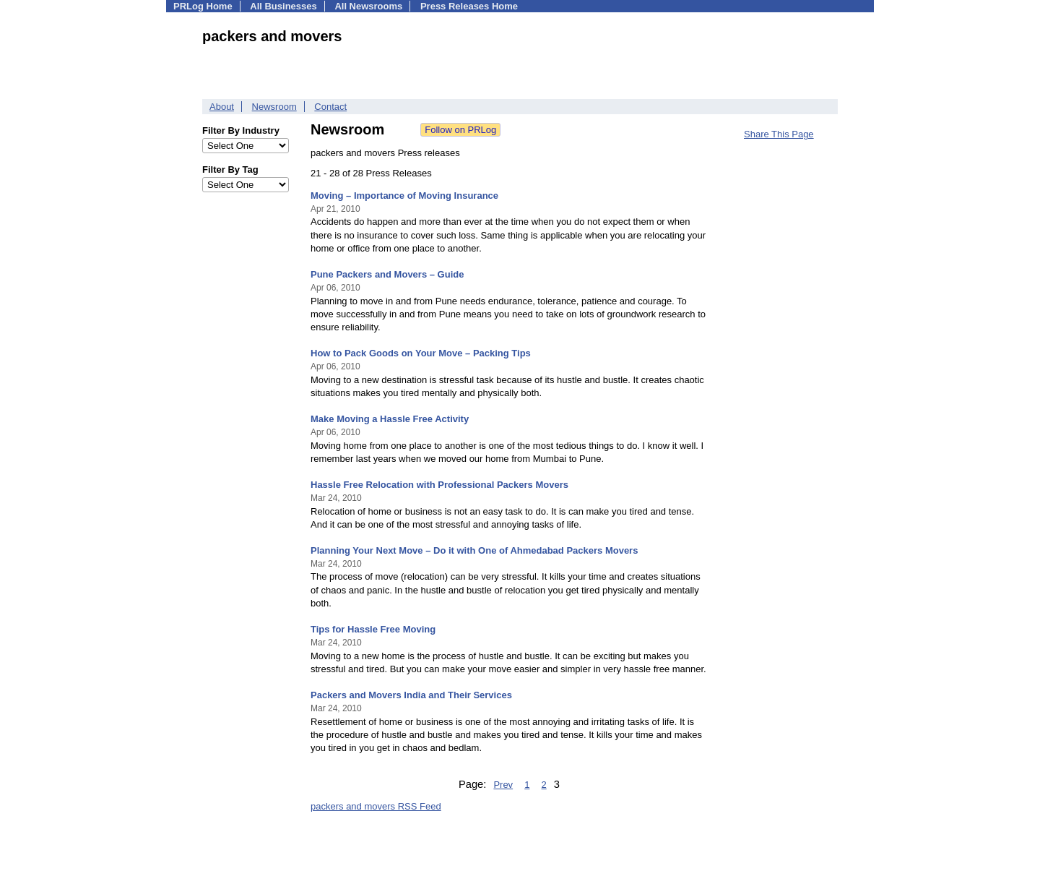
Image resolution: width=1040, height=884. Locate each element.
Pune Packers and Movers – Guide (387, 274)
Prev (503, 784)
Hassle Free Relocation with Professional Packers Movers (439, 484)
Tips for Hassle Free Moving (373, 629)
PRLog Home (203, 6)
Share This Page (779, 134)
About (221, 106)
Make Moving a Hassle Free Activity (390, 418)
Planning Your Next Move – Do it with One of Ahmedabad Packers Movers (474, 550)
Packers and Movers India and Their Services (411, 695)
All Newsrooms (368, 6)
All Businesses (283, 6)
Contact (330, 106)
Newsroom (274, 106)
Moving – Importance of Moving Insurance (404, 195)
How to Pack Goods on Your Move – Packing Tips (421, 353)
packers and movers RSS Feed (376, 806)
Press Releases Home (469, 6)
